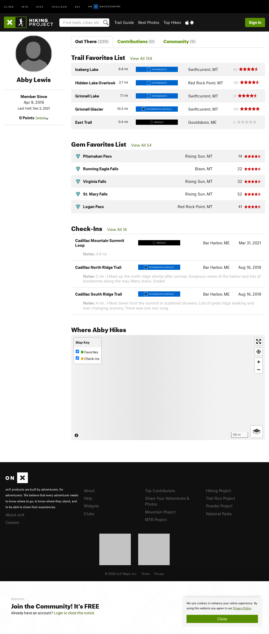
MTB (25, 6)
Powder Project (219, 505)
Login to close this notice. (74, 613)
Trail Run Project (220, 498)
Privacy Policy (242, 608)
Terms (145, 573)
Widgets (91, 505)
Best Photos (148, 22)
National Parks (219, 513)
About (89, 490)
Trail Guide (124, 22)
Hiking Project (218, 490)
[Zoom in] (258, 362)
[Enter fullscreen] (258, 341)
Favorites (87, 352)
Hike (40, 6)
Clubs (89, 513)
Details (41, 118)
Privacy (159, 573)
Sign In (255, 22)
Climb (9, 6)
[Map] (168, 387)
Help (88, 498)
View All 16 (117, 229)
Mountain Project (160, 511)
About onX (15, 514)
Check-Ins (87, 358)
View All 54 (141, 145)
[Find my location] (258, 351)
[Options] (256, 431)
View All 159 (141, 58)
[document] (222, 612)
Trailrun (59, 6)
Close (222, 618)
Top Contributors (160, 490)
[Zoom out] (258, 369)
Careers (12, 522)
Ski (77, 6)
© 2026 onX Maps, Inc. (121, 573)
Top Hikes (172, 22)
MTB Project (156, 519)
